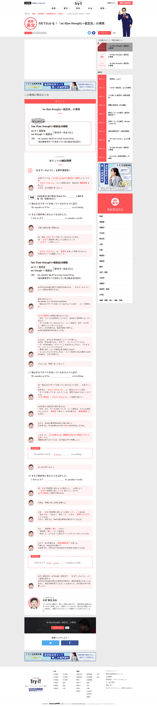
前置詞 (101, 283)
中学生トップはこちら (38, 3)
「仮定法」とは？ (114, 79)
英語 (54, 8)
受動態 (101, 222)
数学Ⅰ (79, 680)
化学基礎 (89, 677)
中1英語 (55, 674)
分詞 (101, 244)
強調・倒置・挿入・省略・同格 (110, 300)
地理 (64, 683)
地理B (88, 697)
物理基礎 (89, 674)
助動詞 (101, 227)
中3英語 (55, 680)
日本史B (89, 691)
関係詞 (101, 255)
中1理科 (65, 674)
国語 (102, 8)
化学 (88, 685)
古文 (98, 674)
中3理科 (65, 680)
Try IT (78, 3)
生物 (88, 688)
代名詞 (101, 278)
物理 (88, 683)
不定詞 (101, 233)
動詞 (101, 267)
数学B (78, 691)
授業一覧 (109, 685)
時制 (101, 216)
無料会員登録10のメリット (114, 674)
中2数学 (55, 685)
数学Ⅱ (79, 683)
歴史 (64, 685)
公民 (64, 688)
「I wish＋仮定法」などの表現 (119, 88)
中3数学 (55, 688)
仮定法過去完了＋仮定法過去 (118, 131)
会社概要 (109, 677)
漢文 (98, 677)
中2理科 (65, 677)
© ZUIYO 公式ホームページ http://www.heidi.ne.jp (63, 704)
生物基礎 (89, 680)
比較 (101, 250)
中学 (54, 671)
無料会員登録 (125, 3)
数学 (66, 8)
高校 (78, 671)
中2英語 (55, 677)
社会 (90, 8)
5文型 (101, 295)
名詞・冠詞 (103, 272)
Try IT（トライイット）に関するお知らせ (119, 688)
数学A (78, 688)
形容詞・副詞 (104, 289)
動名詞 (101, 239)
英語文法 (79, 674)
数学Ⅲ (79, 685)
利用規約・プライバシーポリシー (116, 679)
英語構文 (79, 677)
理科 (78, 8)
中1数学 (55, 683)
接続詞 (101, 261)
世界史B (89, 694)
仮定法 (100, 72)
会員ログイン (111, 3)
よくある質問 (110, 682)
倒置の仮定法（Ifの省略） (117, 105)
